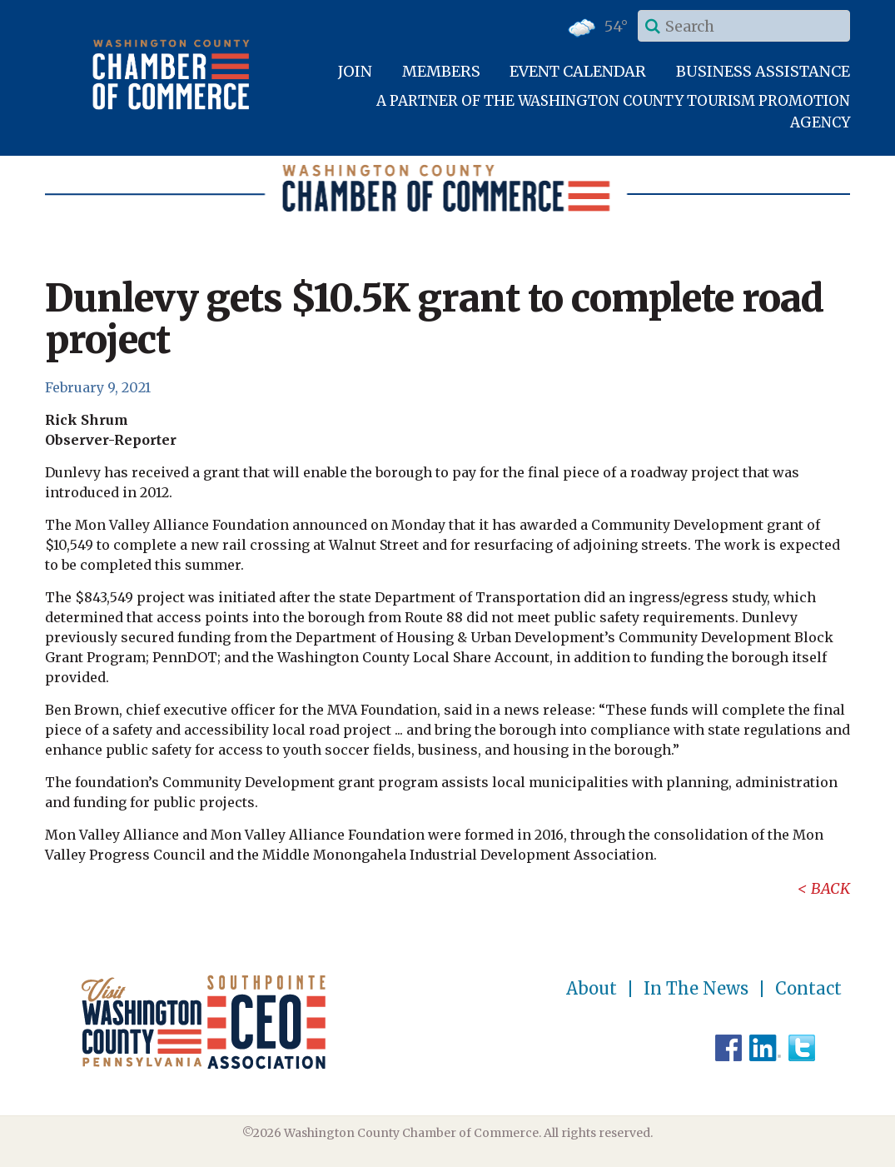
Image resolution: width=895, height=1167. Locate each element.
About (591, 988)
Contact (808, 988)
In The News (696, 988)
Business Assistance (763, 71)
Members (441, 71)
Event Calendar (578, 71)
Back (830, 888)
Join (355, 71)
